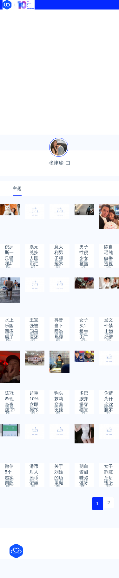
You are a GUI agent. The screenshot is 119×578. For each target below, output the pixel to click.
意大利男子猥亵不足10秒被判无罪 (59, 249)
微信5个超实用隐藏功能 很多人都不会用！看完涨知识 (10, 469)
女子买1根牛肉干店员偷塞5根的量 (83, 322)
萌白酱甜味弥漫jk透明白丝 (83, 469)
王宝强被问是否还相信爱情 (34, 322)
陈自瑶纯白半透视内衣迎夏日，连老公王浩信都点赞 (108, 249)
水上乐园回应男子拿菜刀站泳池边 (9, 322)
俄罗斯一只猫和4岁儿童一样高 (9, 249)
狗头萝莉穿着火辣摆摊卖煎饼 (58, 396)
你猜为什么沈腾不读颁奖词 (108, 396)
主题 (17, 188)
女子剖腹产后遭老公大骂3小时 (108, 469)
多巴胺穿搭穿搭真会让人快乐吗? (83, 396)
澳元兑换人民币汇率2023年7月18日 (34, 249)
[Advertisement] (59, 72)
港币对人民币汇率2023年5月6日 (34, 469)
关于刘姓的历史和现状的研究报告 (58, 469)
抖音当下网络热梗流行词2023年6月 (59, 322)
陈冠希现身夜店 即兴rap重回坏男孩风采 (10, 396)
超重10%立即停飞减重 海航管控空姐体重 (34, 396)
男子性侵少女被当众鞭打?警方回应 (83, 249)
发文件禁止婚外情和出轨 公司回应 (109, 322)
